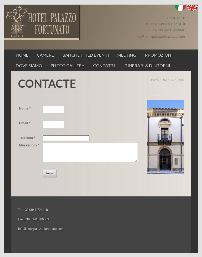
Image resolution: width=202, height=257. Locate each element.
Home (22, 54)
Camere (45, 54)
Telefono (27, 138)
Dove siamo (29, 65)
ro (165, 79)
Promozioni (159, 54)
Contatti (104, 65)
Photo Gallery (67, 65)
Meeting (126, 54)
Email (24, 123)
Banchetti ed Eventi (86, 54)
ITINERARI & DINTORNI (146, 65)
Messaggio (29, 145)
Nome (25, 108)
